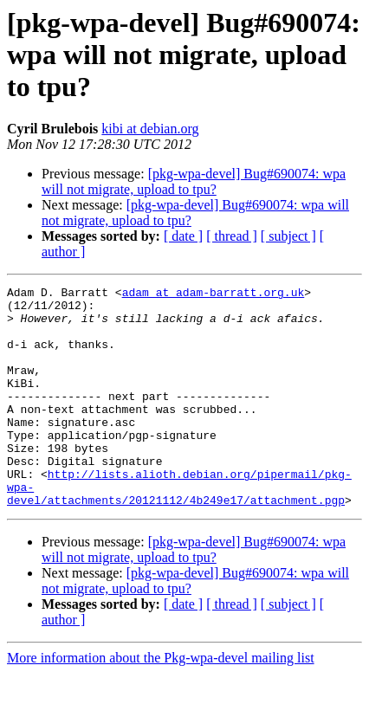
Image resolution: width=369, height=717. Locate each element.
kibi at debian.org (149, 128)
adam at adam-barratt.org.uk (213, 294)
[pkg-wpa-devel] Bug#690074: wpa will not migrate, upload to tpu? (194, 181)
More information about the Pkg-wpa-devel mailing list (160, 701)
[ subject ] (288, 236)
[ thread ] (231, 236)
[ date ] (183, 236)
